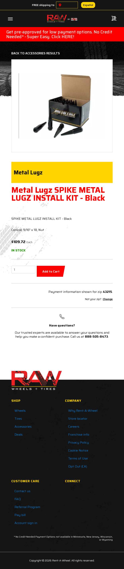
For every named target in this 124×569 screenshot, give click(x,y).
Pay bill (20, 514)
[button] (22, 106)
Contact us (22, 491)
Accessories (23, 426)
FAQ (18, 499)
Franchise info (78, 434)
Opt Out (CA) (77, 466)
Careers (73, 426)
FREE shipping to (43, 5)
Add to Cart (51, 271)
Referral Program (27, 506)
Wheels (20, 410)
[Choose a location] (60, 5)
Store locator (77, 418)
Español (88, 5)
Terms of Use (78, 458)
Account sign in (26, 522)
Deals (19, 434)
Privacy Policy (78, 442)
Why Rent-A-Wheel (82, 410)
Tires (18, 418)
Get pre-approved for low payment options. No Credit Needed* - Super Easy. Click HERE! (59, 34)
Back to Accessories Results (35, 53)
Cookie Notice (78, 450)
